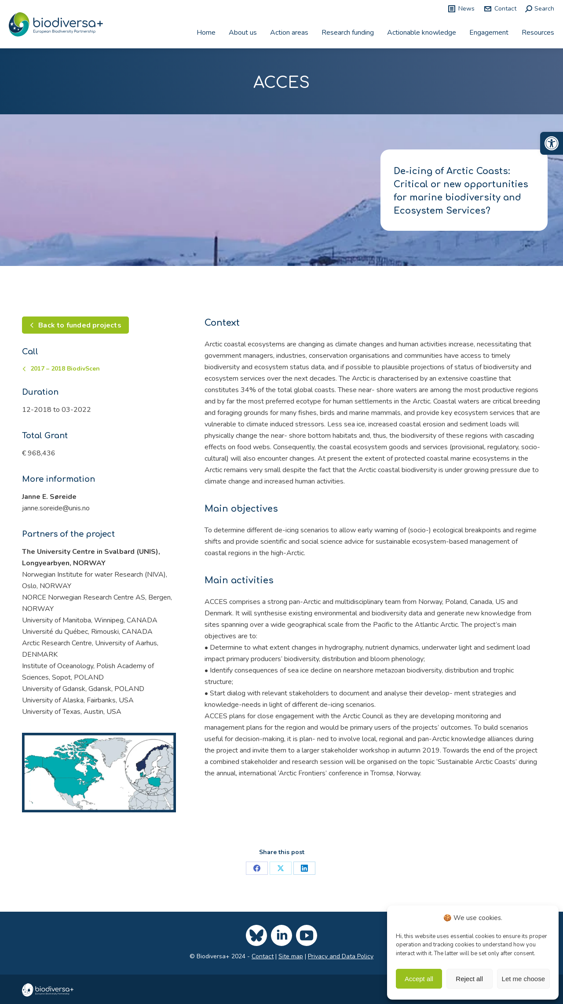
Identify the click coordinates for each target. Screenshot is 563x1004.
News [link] (461, 8)
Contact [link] (499, 8)
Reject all (469, 978)
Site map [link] (290, 956)
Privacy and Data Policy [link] (340, 956)
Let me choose (523, 978)
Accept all (419, 978)
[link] (551, 143)
